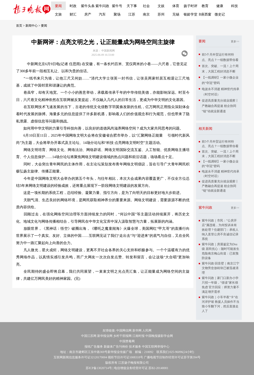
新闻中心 (31, 25)
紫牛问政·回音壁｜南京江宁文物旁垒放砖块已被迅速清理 (220, 268)
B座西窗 (205, 14)
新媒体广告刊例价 (116, 346)
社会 (146, 6)
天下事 (132, 6)
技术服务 (135, 346)
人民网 (146, 330)
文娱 (161, 6)
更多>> (235, 41)
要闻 (58, 6)
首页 (19, 25)
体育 (175, 6)
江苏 (131, 14)
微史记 (220, 14)
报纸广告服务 (94, 346)
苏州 (161, 14)
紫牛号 (117, 6)
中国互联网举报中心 (155, 346)
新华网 (137, 330)
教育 (205, 6)
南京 (146, 14)
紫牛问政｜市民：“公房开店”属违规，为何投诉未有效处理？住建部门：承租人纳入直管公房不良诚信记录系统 (220, 229)
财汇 (73, 14)
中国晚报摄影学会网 (159, 335)
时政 (73, 6)
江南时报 (138, 335)
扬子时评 (190, 6)
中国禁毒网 (127, 341)
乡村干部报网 (122, 335)
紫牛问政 (102, 6)
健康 (219, 6)
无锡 (175, 14)
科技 (234, 6)
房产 (87, 14)
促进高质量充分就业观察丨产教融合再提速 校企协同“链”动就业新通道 (220, 106)
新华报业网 (104, 335)
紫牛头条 (88, 6)
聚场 (117, 14)
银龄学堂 (190, 14)
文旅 (58, 14)
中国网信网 (124, 330)
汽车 (102, 14)
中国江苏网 (88, 335)
